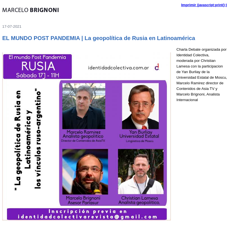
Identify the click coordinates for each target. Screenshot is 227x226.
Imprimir (188, 5)
